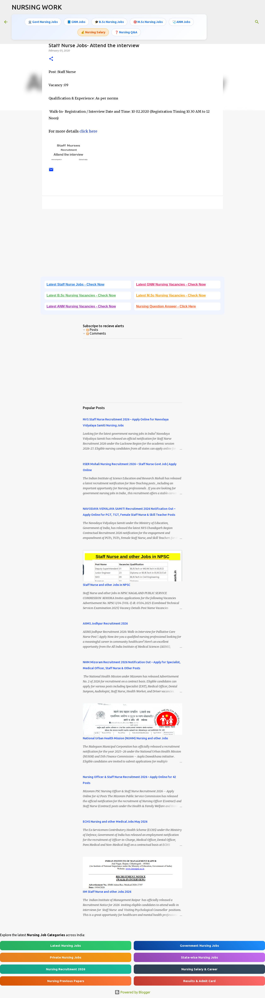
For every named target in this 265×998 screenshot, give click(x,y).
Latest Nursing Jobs (65, 945)
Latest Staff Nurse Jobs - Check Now (75, 284)
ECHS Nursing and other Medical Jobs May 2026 (115, 821)
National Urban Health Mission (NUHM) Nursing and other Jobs (125, 738)
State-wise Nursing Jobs (199, 957)
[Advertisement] (132, 244)
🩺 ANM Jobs (181, 21)
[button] (51, 59)
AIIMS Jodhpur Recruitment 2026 (105, 623)
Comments (96, 333)
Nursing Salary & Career (199, 969)
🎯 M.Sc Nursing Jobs (148, 21)
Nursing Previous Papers (65, 981)
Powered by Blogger (132, 992)
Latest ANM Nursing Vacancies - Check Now (81, 306)
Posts (92, 329)
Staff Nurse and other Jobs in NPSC (106, 584)
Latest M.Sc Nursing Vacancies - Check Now (171, 295)
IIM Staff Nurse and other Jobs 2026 (107, 891)
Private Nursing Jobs (65, 957)
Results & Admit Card (199, 981)
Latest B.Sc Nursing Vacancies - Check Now (81, 295)
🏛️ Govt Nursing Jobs (43, 21)
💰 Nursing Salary (93, 31)
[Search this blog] (240, 22)
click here (88, 131)
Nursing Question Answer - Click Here (166, 306)
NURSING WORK (37, 7)
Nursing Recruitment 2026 (65, 969)
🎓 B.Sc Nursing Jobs (109, 21)
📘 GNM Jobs (76, 21)
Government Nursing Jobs (199, 945)
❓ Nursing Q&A (126, 31)
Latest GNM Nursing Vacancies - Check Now (171, 284)
